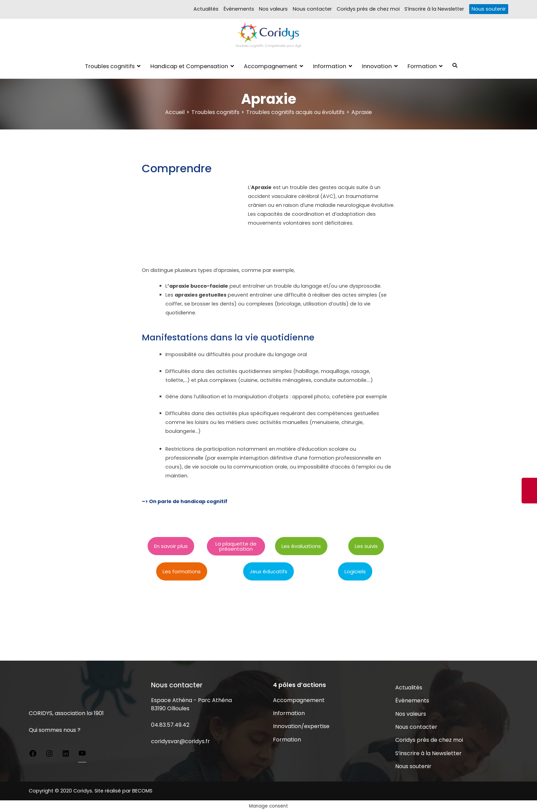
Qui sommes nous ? (54, 730)
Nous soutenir (489, 8)
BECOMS (142, 790)
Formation (422, 66)
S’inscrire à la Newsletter (434, 8)
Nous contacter (312, 8)
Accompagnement (270, 66)
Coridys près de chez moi (368, 8)
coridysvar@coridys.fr (180, 741)
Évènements (239, 8)
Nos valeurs (273, 8)
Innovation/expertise (301, 726)
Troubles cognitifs (110, 66)
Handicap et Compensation (189, 66)
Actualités (205, 8)
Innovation (377, 66)
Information (329, 66)
